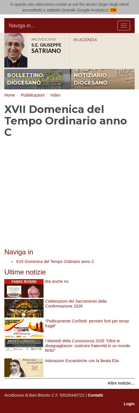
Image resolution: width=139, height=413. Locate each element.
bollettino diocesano (25, 79)
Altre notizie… (121, 383)
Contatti (95, 395)
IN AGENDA (85, 39)
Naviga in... (22, 25)
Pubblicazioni (33, 95)
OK (113, 10)
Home (9, 95)
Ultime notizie (25, 272)
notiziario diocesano (91, 79)
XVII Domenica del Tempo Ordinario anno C (55, 261)
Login (129, 404)
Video (55, 95)
